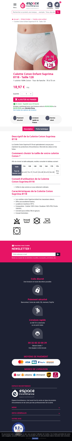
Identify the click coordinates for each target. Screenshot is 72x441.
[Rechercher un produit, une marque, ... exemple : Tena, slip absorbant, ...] (36, 12)
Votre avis (16, 419)
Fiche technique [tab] (42, 129)
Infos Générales (19, 413)
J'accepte (35, 438)
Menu (14, 407)
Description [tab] (28, 129)
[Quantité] (26, 94)
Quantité (16, 94)
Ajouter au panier (25, 99)
